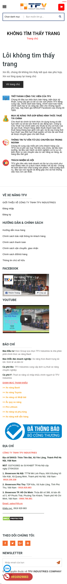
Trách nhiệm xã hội (22, 160)
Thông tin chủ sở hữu (14, 260)
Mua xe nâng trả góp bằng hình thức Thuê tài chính (36, 117)
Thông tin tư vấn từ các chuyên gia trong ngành (36, 141)
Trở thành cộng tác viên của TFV (31, 96)
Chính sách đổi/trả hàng (15, 254)
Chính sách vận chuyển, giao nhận (20, 248)
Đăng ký (7, 214)
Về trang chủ (13, 84)
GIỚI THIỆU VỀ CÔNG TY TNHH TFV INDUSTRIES (29, 202)
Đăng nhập (8, 208)
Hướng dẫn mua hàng (14, 230)
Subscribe (58, 562)
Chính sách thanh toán (14, 242)
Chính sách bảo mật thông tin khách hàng (24, 236)
